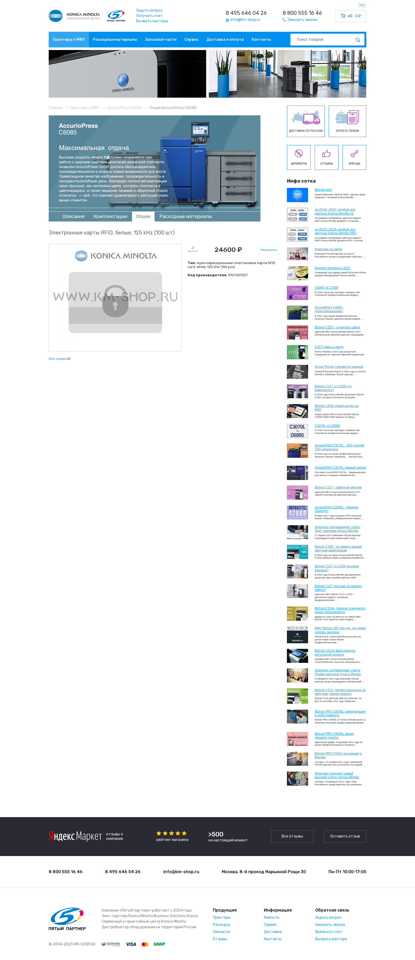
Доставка (273, 932)
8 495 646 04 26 (246, 13)
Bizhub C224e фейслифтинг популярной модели (335, 652)
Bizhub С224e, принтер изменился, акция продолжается (340, 610)
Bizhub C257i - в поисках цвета (337, 327)
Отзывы (220, 939)
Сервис (191, 39)
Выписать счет (328, 932)
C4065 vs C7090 (326, 287)
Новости (271, 917)
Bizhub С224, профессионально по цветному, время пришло (340, 692)
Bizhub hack (323, 190)
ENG (362, 5)
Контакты (261, 39)
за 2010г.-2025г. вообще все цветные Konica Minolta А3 (335, 211)
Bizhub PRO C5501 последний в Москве (338, 755)
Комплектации (110, 216)
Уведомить (268, 250)
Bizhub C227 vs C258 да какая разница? (337, 568)
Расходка (221, 924)
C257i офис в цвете (329, 347)
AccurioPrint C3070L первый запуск (340, 467)
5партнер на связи (328, 249)
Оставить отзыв (345, 836)
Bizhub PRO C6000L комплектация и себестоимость (340, 713)
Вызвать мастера (152, 21)
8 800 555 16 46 (302, 13)
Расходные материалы (115, 39)
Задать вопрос (149, 10)
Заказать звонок (330, 924)
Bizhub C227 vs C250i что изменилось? (333, 388)
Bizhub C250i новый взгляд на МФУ (337, 407)
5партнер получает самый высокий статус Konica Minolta (337, 775)
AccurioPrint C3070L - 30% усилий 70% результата (339, 447)
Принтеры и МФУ (69, 39)
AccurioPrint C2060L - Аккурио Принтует (336, 509)
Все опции (57, 359)
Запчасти (221, 932)
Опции (143, 216)
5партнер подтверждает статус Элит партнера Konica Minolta (337, 529)
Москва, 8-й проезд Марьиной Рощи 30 (264, 871)
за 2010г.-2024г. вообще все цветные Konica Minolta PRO (336, 231)
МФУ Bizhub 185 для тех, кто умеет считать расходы (340, 630)
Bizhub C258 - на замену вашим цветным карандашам (338, 548)
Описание (73, 216)
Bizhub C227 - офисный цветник (338, 487)
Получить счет (149, 15)
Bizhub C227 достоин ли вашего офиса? (338, 588)
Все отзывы (292, 836)
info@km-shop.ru (181, 871)
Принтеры (222, 917)
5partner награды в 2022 (332, 268)
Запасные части (161, 39)
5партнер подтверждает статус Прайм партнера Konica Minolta (338, 672)
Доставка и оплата (225, 39)
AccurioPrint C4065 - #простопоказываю (329, 309)
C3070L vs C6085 (327, 426)
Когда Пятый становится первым (339, 367)
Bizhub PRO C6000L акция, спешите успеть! (334, 735)
